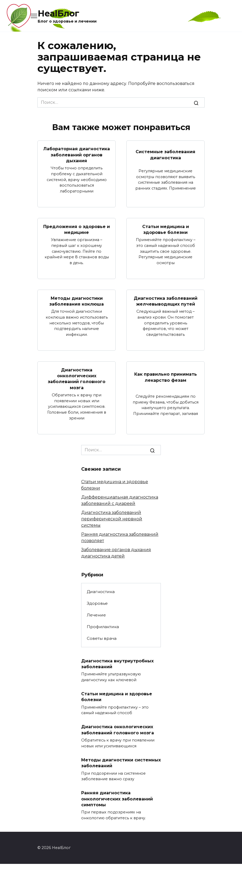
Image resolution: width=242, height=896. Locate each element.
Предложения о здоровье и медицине (76, 229)
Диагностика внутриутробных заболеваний (117, 663)
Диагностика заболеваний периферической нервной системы (111, 519)
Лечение (96, 615)
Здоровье (97, 603)
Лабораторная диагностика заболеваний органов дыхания (76, 154)
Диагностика (101, 591)
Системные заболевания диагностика (165, 154)
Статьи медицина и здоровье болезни (165, 229)
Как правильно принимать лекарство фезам (165, 377)
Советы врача (101, 638)
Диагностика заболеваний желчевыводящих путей (165, 300)
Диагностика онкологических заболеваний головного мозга (76, 378)
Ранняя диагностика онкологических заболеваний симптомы (117, 798)
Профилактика (103, 626)
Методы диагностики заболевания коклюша (76, 300)
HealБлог (58, 13)
